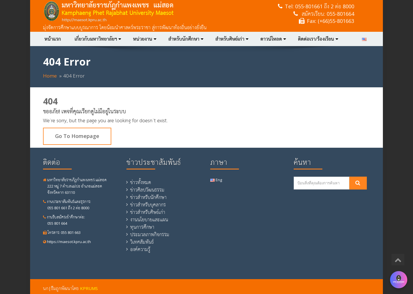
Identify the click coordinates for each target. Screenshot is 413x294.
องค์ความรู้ (140, 249)
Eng (216, 179)
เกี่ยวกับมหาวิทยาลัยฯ (98, 39)
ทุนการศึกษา (142, 227)
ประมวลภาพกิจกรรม (149, 234)
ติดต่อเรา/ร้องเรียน (318, 39)
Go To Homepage (77, 136)
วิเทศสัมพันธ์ (142, 242)
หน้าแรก (52, 39)
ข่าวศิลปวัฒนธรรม (147, 190)
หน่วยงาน (144, 39)
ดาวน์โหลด (273, 39)
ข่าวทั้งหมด (140, 182)
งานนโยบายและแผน (149, 219)
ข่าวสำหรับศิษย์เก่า (147, 212)
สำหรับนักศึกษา (185, 39)
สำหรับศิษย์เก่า (231, 39)
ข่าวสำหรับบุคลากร (148, 205)
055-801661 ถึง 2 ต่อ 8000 (324, 6)
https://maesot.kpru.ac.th (67, 241)
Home (50, 75)
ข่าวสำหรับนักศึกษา (148, 197)
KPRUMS (89, 288)
